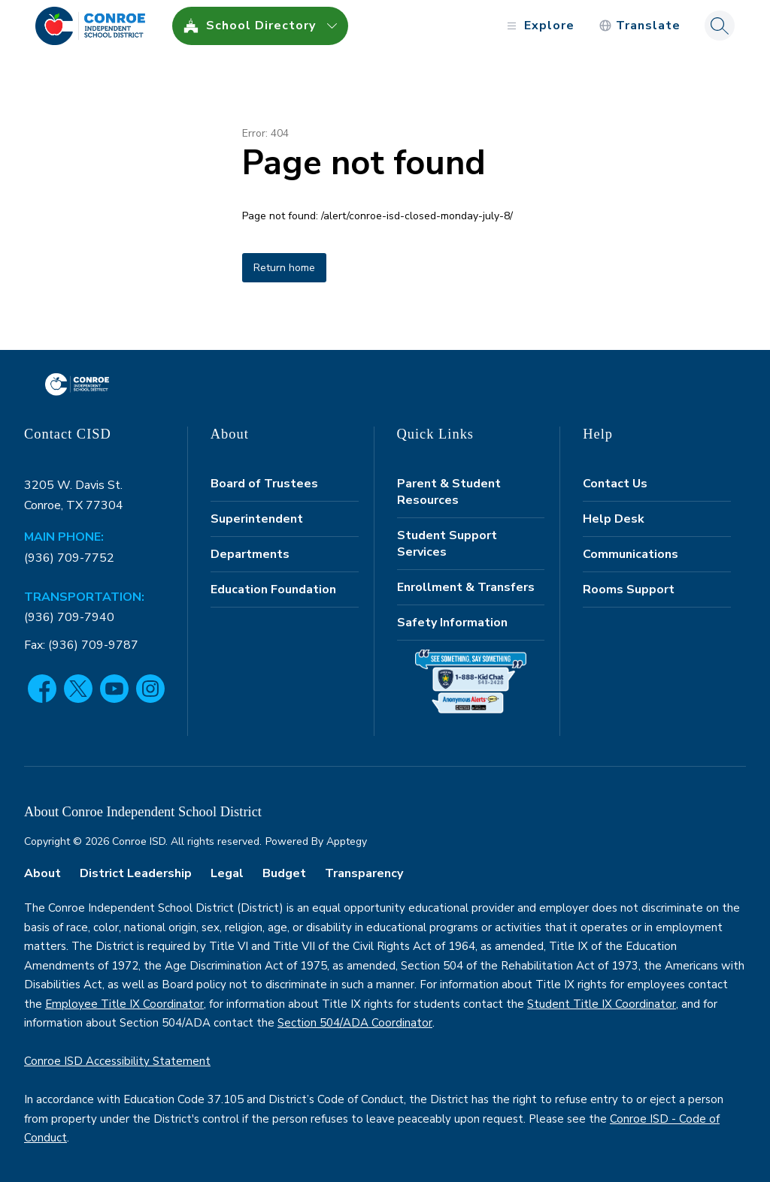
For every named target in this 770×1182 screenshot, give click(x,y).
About (42, 873)
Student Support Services (447, 543)
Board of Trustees (264, 483)
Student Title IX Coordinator (601, 1004)
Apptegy (346, 841)
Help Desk (613, 519)
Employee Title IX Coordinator (124, 1004)
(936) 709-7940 (69, 617)
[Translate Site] (640, 26)
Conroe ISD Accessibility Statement (117, 1061)
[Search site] (720, 26)
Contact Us (615, 483)
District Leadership (136, 873)
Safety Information (452, 622)
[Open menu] (538, 26)
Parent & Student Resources (449, 491)
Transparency (364, 873)
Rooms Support (629, 589)
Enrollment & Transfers (466, 587)
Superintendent (257, 519)
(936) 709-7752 (69, 558)
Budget (284, 873)
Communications (630, 554)
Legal (227, 873)
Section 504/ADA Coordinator (354, 1022)
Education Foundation (273, 589)
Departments (250, 554)
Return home (284, 268)
